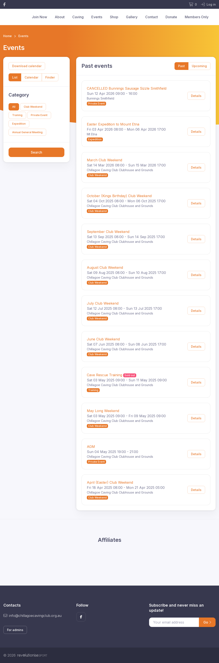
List (15, 77)
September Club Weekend (108, 232)
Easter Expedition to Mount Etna (113, 124)
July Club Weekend (102, 303)
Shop (114, 17)
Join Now (39, 17)
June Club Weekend (103, 339)
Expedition (19, 123)
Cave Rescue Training (104, 375)
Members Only (197, 17)
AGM (91, 446)
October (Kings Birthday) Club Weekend (119, 196)
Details (196, 96)
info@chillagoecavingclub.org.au (32, 615)
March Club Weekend (104, 160)
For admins (15, 630)
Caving (78, 17)
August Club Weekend (105, 267)
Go (207, 622)
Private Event (39, 115)
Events (96, 17)
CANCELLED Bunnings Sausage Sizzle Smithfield (126, 88)
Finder (50, 77)
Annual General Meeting (27, 132)
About (60, 17)
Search (36, 152)
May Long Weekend (103, 411)
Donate (171, 17)
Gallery (132, 17)
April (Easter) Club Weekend (110, 482)
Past (181, 66)
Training (17, 115)
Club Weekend (33, 106)
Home (7, 36)
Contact (151, 17)
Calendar (31, 77)
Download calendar (26, 66)
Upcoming (199, 66)
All (13, 106)
